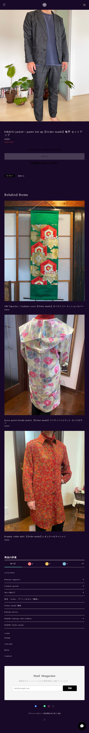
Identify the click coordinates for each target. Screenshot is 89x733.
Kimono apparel (12, 579)
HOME (7, 638)
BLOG (7, 650)
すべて (13, 564)
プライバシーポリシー (35, 713)
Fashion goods (11, 586)
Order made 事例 (12, 606)
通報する (21, 176)
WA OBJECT (9, 592)
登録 (70, 688)
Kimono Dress (11, 612)
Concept (8, 644)
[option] (44, 65)
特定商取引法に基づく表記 (52, 713)
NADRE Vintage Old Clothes (18, 618)
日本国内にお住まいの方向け (44, 163)
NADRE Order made (14, 625)
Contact (8, 656)
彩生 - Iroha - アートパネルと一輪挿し (21, 599)
